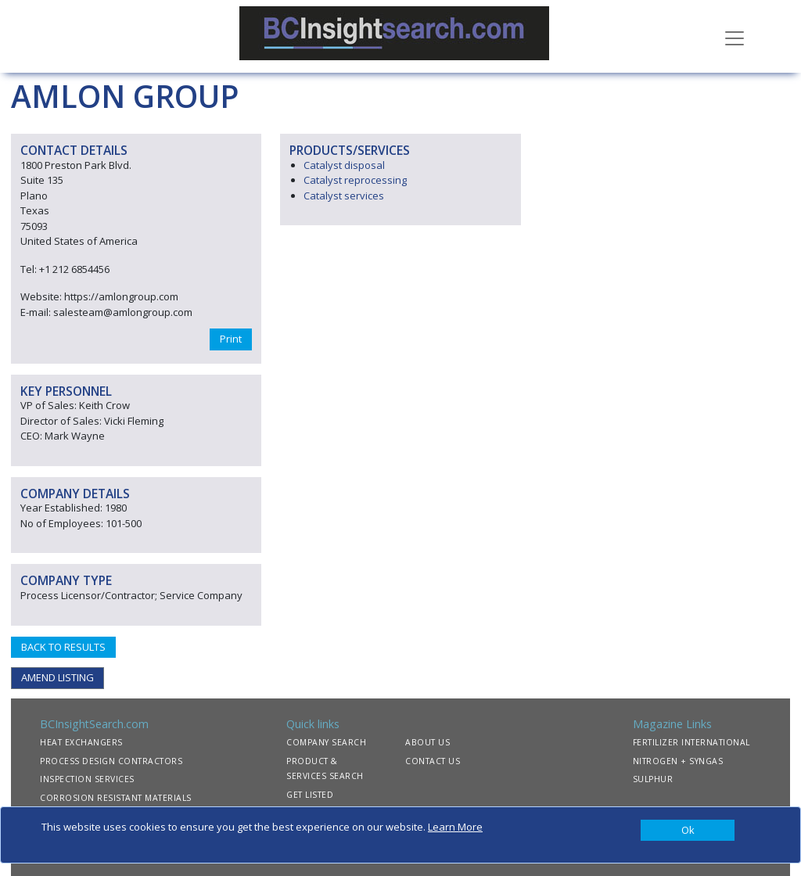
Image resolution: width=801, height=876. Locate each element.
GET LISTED (309, 794)
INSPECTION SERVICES (87, 779)
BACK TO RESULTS (63, 647)
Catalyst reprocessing (355, 180)
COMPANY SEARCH (326, 742)
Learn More (455, 827)
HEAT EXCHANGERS (81, 742)
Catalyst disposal (344, 165)
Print (231, 339)
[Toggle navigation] (734, 36)
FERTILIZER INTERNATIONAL (691, 742)
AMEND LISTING (57, 677)
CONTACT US (432, 761)
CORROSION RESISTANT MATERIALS (116, 797)
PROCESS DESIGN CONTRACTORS (111, 761)
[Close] (688, 831)
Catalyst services (344, 195)
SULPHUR (653, 779)
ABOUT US (427, 742)
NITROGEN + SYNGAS (678, 761)
